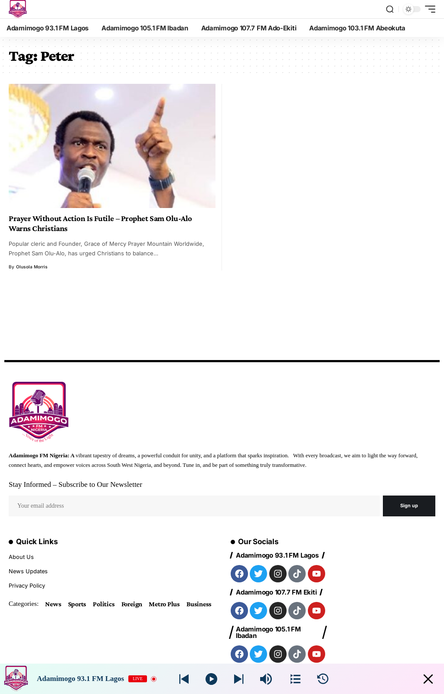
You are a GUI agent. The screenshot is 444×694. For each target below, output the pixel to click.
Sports (77, 602)
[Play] (211, 679)
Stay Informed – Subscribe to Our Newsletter (75, 484)
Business (199, 602)
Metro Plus (164, 602)
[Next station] (184, 679)
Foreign (131, 602)
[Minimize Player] (428, 679)
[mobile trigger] (428, 9)
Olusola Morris (32, 266)
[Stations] (295, 679)
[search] (389, 9)
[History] (323, 679)
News (53, 602)
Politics (103, 602)
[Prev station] (239, 679)
